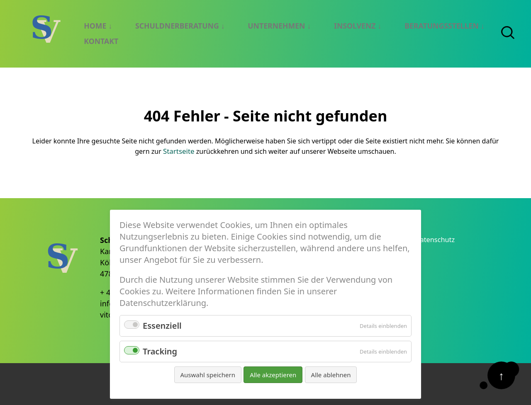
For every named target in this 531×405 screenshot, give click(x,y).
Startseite (179, 150)
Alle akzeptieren (273, 375)
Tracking (160, 351)
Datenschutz (438, 239)
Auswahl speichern (207, 375)
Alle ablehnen (331, 375)
